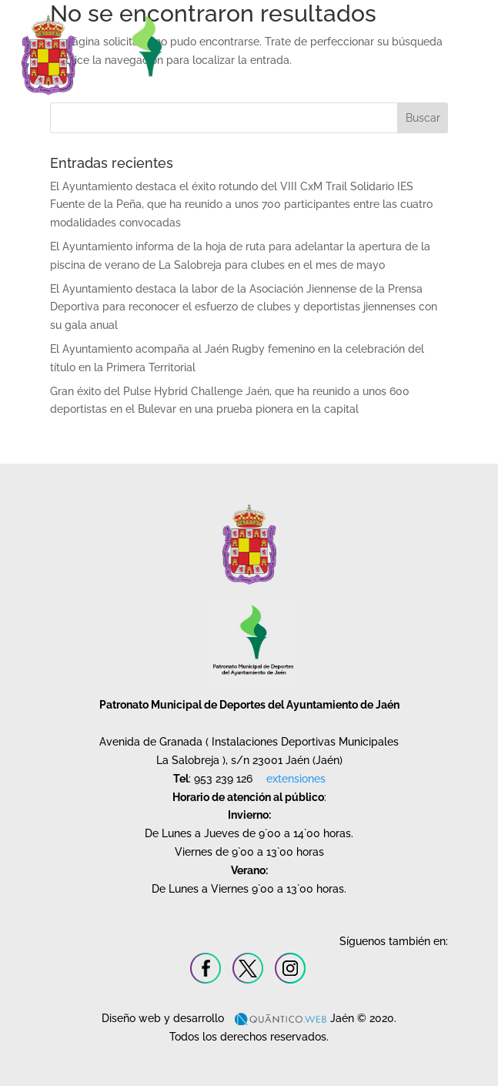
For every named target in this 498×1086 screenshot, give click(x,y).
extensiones (296, 779)
